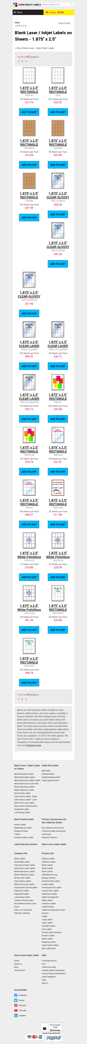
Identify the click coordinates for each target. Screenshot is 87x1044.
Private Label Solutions (51, 932)
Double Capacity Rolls (51, 777)
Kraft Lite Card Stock (23, 910)
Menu (19, 12)
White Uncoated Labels (24, 774)
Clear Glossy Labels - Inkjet (25, 796)
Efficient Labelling (22, 913)
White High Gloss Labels (24, 786)
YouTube (22, 1010)
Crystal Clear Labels (50, 890)
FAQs (44, 980)
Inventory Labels (49, 903)
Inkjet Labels (47, 900)
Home (16, 960)
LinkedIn (22, 1015)
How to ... (46, 983)
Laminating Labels (22, 812)
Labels (44, 916)
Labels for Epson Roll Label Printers (53, 911)
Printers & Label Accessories (54, 831)
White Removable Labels (24, 777)
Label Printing (48, 906)
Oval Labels (47, 929)
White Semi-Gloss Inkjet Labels (27, 780)
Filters (67, 23)
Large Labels (47, 919)
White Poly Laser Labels (24, 802)
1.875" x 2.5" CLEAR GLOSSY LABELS (58, 197)
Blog (16, 967)
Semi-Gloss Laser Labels (24, 868)
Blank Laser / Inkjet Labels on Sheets (27, 767)
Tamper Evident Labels (23, 837)
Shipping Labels (48, 942)
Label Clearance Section (25, 844)
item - (55, 12)
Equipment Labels (49, 894)
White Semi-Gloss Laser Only (26, 783)
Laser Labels (47, 922)
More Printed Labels (24, 819)
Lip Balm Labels (48, 926)
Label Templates (49, 976)
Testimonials (19, 970)
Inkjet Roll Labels (50, 765)
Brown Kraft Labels (22, 793)
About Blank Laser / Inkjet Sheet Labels (35, 48)
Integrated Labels (21, 809)
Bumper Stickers (21, 831)
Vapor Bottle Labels (50, 945)
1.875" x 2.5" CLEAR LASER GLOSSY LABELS (29, 346)
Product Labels (48, 935)
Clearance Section (49, 837)
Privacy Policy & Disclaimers (54, 973)
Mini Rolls (46, 770)
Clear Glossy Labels (22, 881)
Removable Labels (22, 862)
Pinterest (22, 1005)
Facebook (23, 995)
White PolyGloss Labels (24, 790)
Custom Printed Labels (23, 900)
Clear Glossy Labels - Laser (25, 799)
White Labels (19, 858)
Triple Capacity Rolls (50, 780)
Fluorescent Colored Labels (25, 806)
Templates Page (33, 745)
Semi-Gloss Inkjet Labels (24, 865)
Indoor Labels (20, 824)
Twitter (22, 1000)
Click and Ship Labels (51, 881)
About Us (18, 964)
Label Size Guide (49, 967)
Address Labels (48, 858)
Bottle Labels (47, 868)
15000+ (17, 834)
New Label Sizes (49, 948)
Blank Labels (47, 865)
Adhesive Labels (48, 862)
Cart (43, 964)
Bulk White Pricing (49, 874)
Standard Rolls (48, 774)
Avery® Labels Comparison (53, 970)
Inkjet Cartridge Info (50, 897)
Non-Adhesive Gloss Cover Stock (25, 905)
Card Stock (46, 834)
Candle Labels (48, 884)
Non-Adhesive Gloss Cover (53, 827)
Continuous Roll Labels (51, 887)
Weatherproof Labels (23, 827)
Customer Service (49, 960)
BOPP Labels (47, 871)
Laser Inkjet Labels (27, 4)
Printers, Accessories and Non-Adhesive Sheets (54, 821)
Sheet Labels (47, 938)
